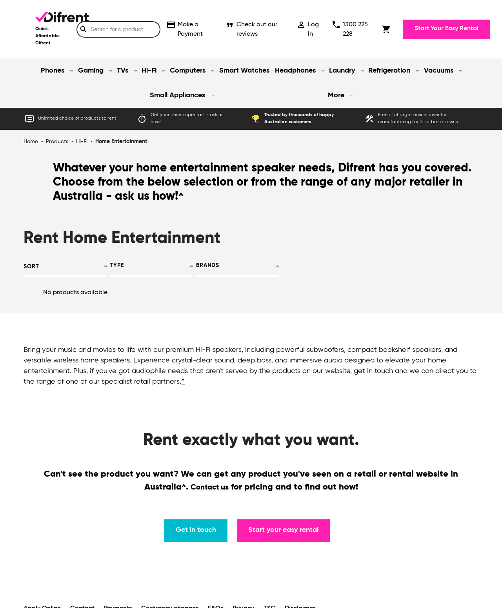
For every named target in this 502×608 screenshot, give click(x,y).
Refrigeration (389, 70)
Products (57, 141)
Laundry (342, 70)
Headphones (295, 70)
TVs (122, 70)
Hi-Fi (149, 70)
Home (31, 141)
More (336, 95)
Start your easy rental (283, 529)
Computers (188, 70)
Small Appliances (177, 95)
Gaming (91, 70)
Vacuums (438, 70)
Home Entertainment (121, 141)
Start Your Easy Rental (446, 28)
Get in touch (196, 529)
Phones (52, 70)
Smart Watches (244, 70)
